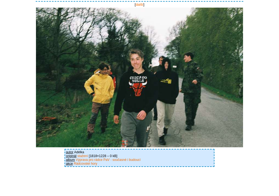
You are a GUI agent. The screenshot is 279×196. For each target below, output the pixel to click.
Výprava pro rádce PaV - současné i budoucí (108, 160)
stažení (82, 156)
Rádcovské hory (85, 164)
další (139, 4)
